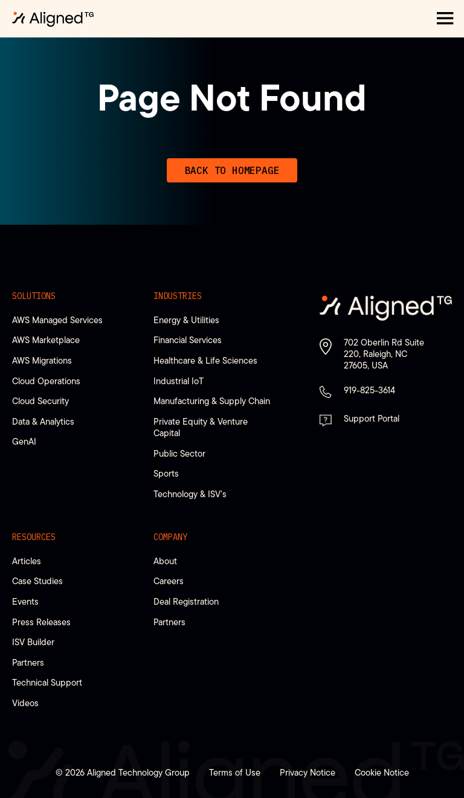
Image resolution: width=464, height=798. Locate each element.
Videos (25, 703)
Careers (168, 580)
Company (170, 537)
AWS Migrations (42, 360)
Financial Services (187, 339)
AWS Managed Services (57, 320)
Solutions (34, 296)
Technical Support (47, 682)
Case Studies (37, 580)
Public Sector (179, 453)
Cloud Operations (46, 381)
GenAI (24, 441)
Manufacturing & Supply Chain (211, 400)
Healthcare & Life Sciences (205, 360)
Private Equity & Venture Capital (200, 427)
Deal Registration (186, 601)
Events (25, 601)
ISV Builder (33, 642)
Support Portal (371, 418)
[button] (445, 18)
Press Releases (41, 622)
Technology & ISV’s (190, 493)
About (165, 561)
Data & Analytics (43, 421)
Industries (177, 296)
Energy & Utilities (186, 320)
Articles (26, 561)
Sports (166, 473)
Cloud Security (40, 400)
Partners (28, 662)
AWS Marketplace (46, 339)
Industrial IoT (178, 381)
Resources (34, 537)
